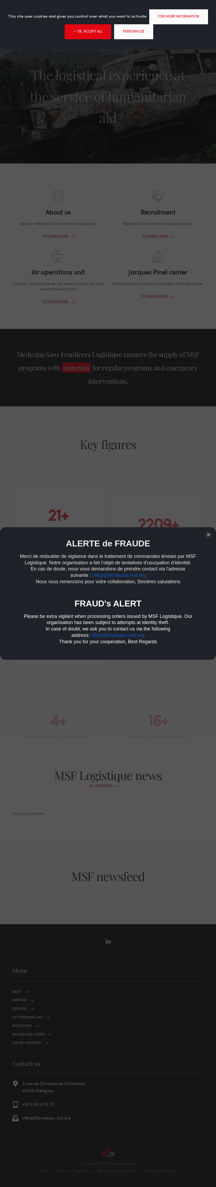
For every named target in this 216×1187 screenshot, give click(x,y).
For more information (178, 16)
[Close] (208, 534)
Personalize (133, 31)
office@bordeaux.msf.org (119, 575)
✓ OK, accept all (87, 31)
